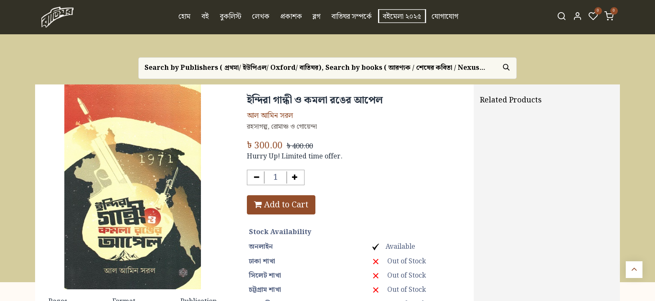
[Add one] (295, 177)
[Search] (561, 17)
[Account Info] (577, 17)
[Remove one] (257, 177)
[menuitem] (184, 17)
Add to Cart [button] (281, 205)
